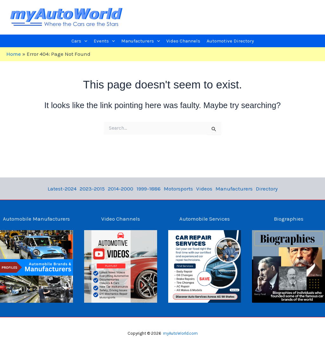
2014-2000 (120, 188)
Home (13, 54)
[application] (84, 41)
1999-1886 (148, 188)
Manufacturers (234, 188)
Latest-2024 (62, 188)
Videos (204, 188)
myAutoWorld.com (180, 333)
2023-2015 (92, 188)
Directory (267, 188)
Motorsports (178, 188)
